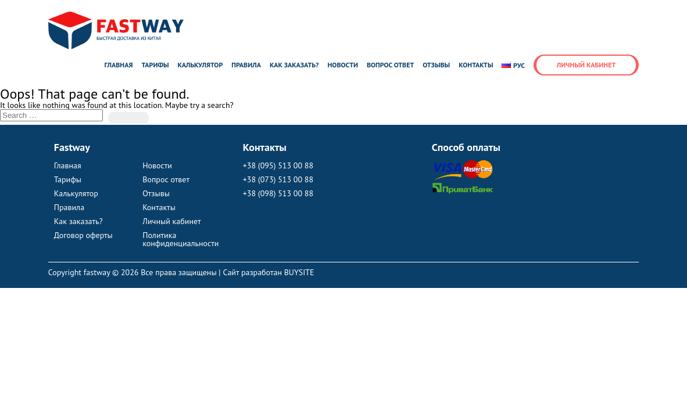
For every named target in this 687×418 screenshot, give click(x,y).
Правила (246, 64)
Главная (118, 64)
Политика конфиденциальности (180, 239)
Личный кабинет (586, 64)
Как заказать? (294, 64)
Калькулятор (200, 64)
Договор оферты (83, 235)
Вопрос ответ (390, 64)
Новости (343, 64)
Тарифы (155, 64)
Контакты (476, 64)
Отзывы (436, 64)
